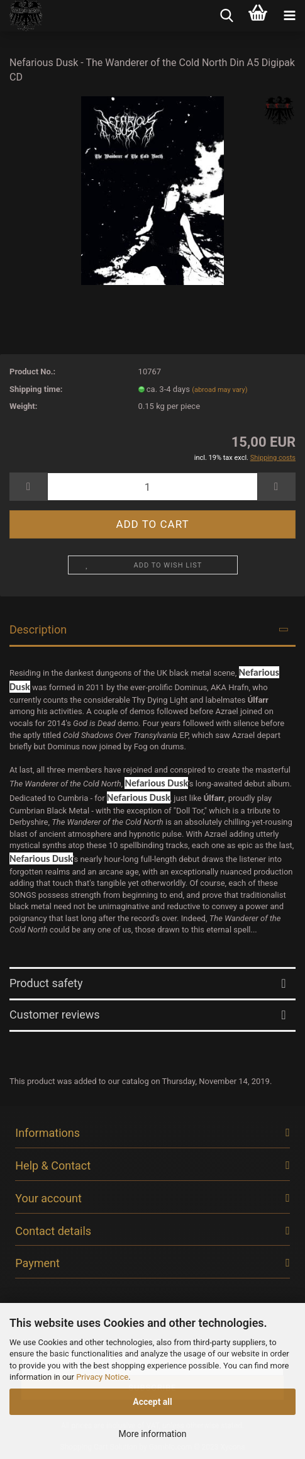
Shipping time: (36, 389)
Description (38, 629)
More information (152, 1434)
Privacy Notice (102, 1377)
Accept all (152, 1402)
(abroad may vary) (219, 390)
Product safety (45, 983)
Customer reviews (54, 1014)
